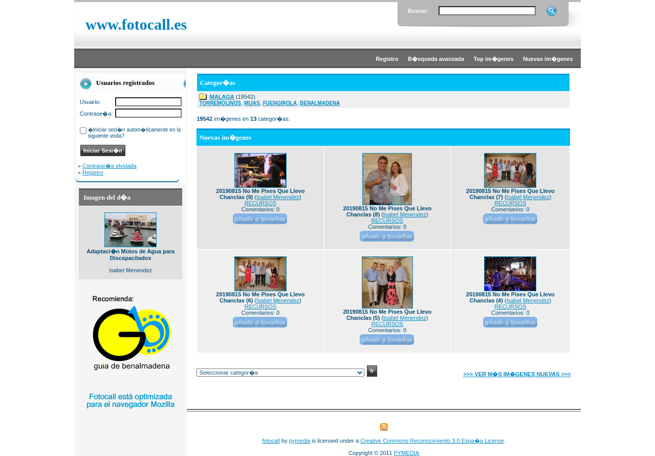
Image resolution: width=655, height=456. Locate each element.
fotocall (271, 441)
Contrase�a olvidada (109, 166)
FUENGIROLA (280, 103)
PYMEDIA (407, 453)
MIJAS (252, 103)
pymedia (300, 441)
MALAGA (221, 97)
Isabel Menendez (277, 197)
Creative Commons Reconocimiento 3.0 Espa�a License (432, 441)
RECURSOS (260, 203)
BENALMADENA (320, 103)
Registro (92, 172)
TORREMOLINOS (220, 103)
